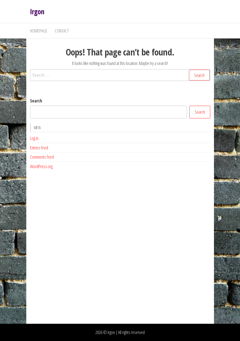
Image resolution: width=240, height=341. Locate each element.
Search (36, 101)
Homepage (38, 31)
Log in (34, 138)
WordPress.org (41, 166)
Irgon (37, 11)
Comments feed (42, 157)
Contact (62, 31)
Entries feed (39, 148)
